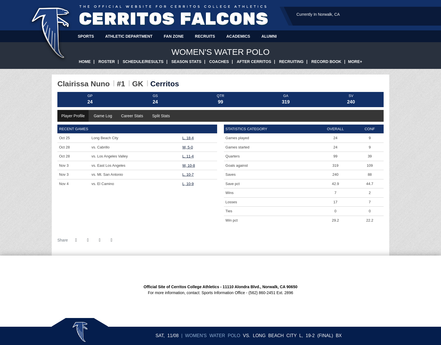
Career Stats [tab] (132, 116)
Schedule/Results (143, 61)
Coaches (219, 61)
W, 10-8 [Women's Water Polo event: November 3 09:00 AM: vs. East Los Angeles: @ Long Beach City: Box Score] (188, 165)
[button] (111, 240)
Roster (106, 61)
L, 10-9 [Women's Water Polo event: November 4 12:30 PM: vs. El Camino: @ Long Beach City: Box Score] (188, 184)
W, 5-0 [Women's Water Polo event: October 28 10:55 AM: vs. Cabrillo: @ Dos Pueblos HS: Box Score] (187, 147)
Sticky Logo (80, 331)
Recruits (205, 36)
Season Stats (186, 61)
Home (85, 61)
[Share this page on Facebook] (76, 240)
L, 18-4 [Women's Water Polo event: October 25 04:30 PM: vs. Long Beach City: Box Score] (188, 138)
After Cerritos (254, 61)
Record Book (326, 61)
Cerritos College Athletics (173, 16)
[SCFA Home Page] (220, 269)
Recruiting (291, 61)
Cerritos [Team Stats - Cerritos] (164, 84)
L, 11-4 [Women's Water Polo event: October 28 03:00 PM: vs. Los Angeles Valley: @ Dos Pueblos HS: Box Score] (188, 156)
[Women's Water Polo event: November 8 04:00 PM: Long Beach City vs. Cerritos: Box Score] (339, 335)
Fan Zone (174, 36)
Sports (86, 36)
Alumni (268, 36)
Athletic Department (128, 36)
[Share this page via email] (99, 240)
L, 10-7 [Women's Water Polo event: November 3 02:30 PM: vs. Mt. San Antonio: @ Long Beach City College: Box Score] (188, 174)
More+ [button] (355, 61)
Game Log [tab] (103, 116)
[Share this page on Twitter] (88, 240)
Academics (238, 36)
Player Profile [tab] (73, 116)
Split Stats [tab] (161, 116)
